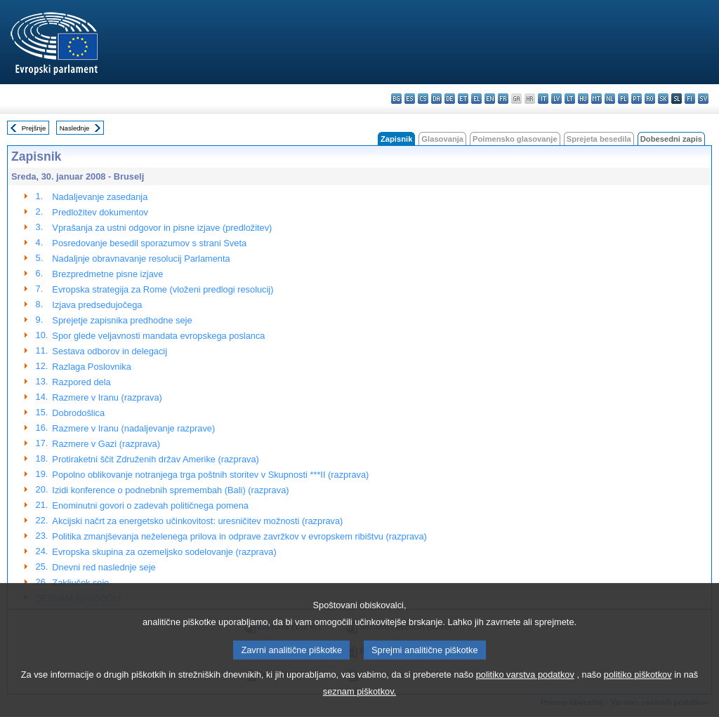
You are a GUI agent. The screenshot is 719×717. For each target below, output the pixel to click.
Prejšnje (34, 128)
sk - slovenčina (663, 98)
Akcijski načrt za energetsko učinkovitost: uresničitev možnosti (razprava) (197, 521)
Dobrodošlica (78, 413)
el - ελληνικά (476, 98)
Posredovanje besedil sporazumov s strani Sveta (149, 243)
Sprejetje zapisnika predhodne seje (122, 320)
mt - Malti (596, 98)
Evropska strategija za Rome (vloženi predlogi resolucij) (162, 289)
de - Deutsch (449, 98)
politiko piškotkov (638, 695)
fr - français (503, 98)
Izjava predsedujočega (97, 305)
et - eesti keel (463, 98)
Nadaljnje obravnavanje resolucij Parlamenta (141, 258)
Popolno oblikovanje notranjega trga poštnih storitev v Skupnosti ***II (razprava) (210, 474)
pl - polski (623, 98)
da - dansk (436, 98)
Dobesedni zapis (671, 139)
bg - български (396, 98)
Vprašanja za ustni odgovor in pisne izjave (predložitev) (162, 227)
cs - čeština (423, 98)
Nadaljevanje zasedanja (99, 197)
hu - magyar (583, 98)
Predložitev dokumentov (100, 212)
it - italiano (543, 98)
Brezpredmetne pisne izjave (107, 274)
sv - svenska (703, 98)
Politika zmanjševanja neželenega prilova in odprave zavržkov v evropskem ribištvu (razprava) (239, 536)
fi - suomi (690, 98)
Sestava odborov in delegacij (109, 351)
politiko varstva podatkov (525, 695)
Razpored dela (81, 382)
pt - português (636, 98)
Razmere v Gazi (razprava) (106, 443)
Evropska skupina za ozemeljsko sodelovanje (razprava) (164, 552)
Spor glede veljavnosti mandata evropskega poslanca (158, 335)
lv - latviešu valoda (556, 98)
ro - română (650, 98)
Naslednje (75, 128)
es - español (409, 98)
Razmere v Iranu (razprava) (106, 397)
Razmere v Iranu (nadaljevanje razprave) (133, 428)
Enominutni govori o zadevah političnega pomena (150, 505)
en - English (489, 98)
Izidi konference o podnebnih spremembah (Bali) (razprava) (170, 490)
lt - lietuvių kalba (570, 98)
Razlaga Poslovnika (91, 366)
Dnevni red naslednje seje (103, 567)
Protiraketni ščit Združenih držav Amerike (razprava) (155, 459)
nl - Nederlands (610, 98)
